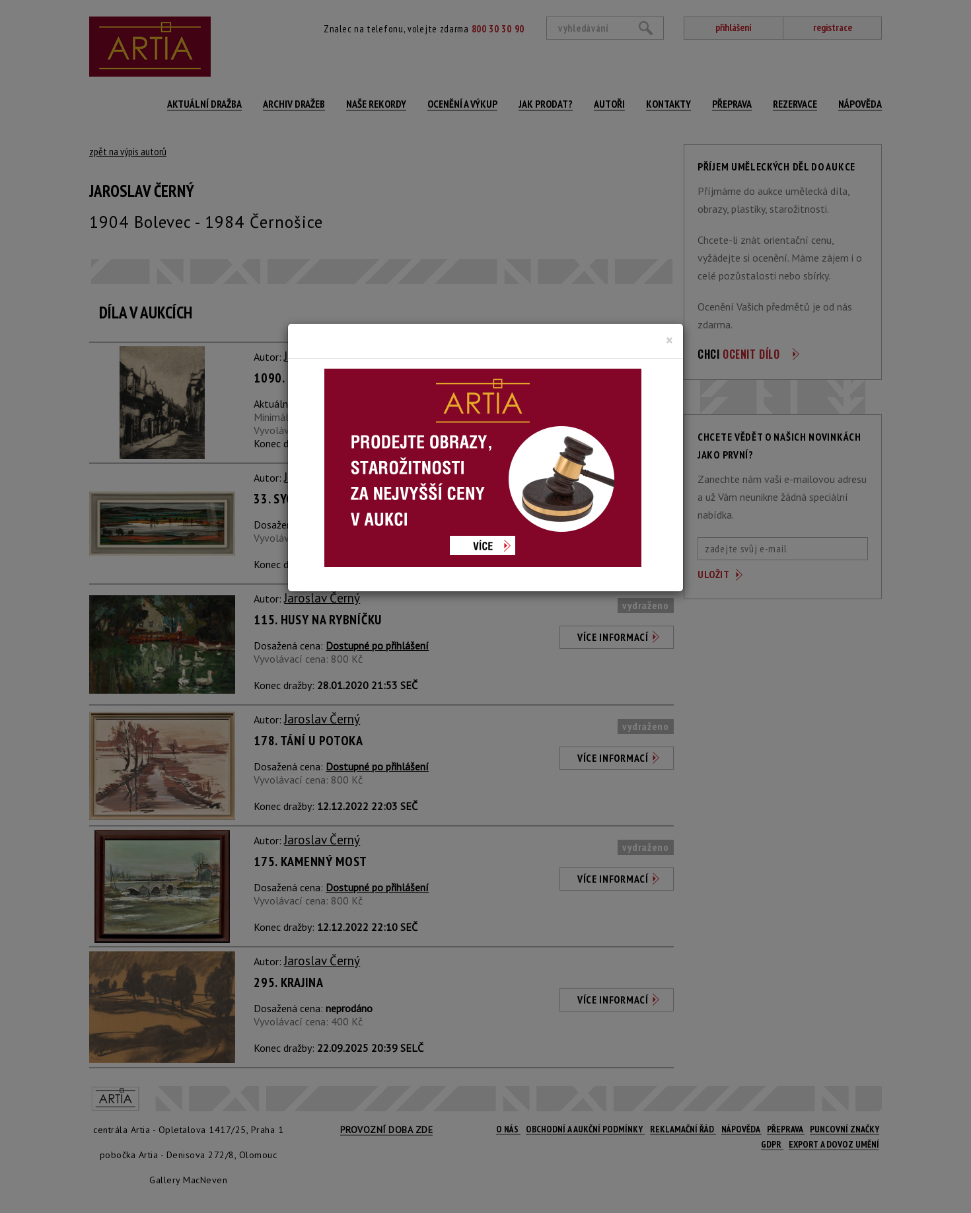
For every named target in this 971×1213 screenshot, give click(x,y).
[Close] (669, 340)
